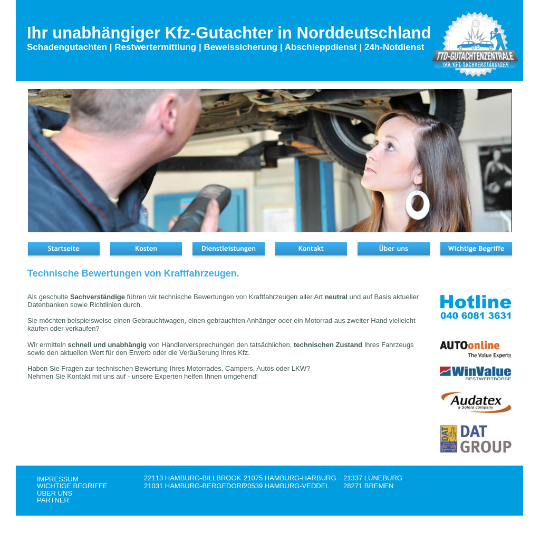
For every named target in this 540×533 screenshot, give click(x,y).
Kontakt (79, 376)
